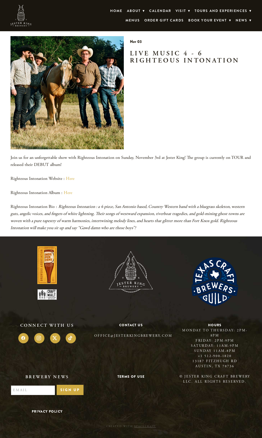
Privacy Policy (47, 411)
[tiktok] (71, 338)
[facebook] (23, 338)
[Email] (33, 390)
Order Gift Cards (164, 20)
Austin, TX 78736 (214, 366)
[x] (55, 338)
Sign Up (70, 390)
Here (70, 178)
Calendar (160, 10)
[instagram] (39, 338)
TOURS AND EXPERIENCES (223, 10)
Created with (131, 426)
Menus (133, 20)
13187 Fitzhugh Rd (214, 361)
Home (116, 10)
